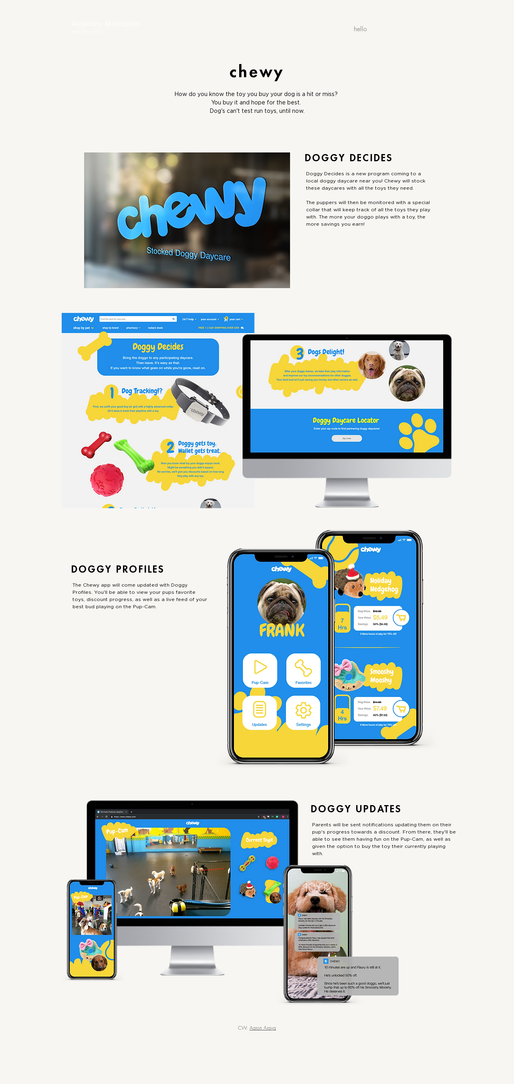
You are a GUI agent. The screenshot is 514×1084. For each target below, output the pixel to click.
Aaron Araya (263, 1027)
